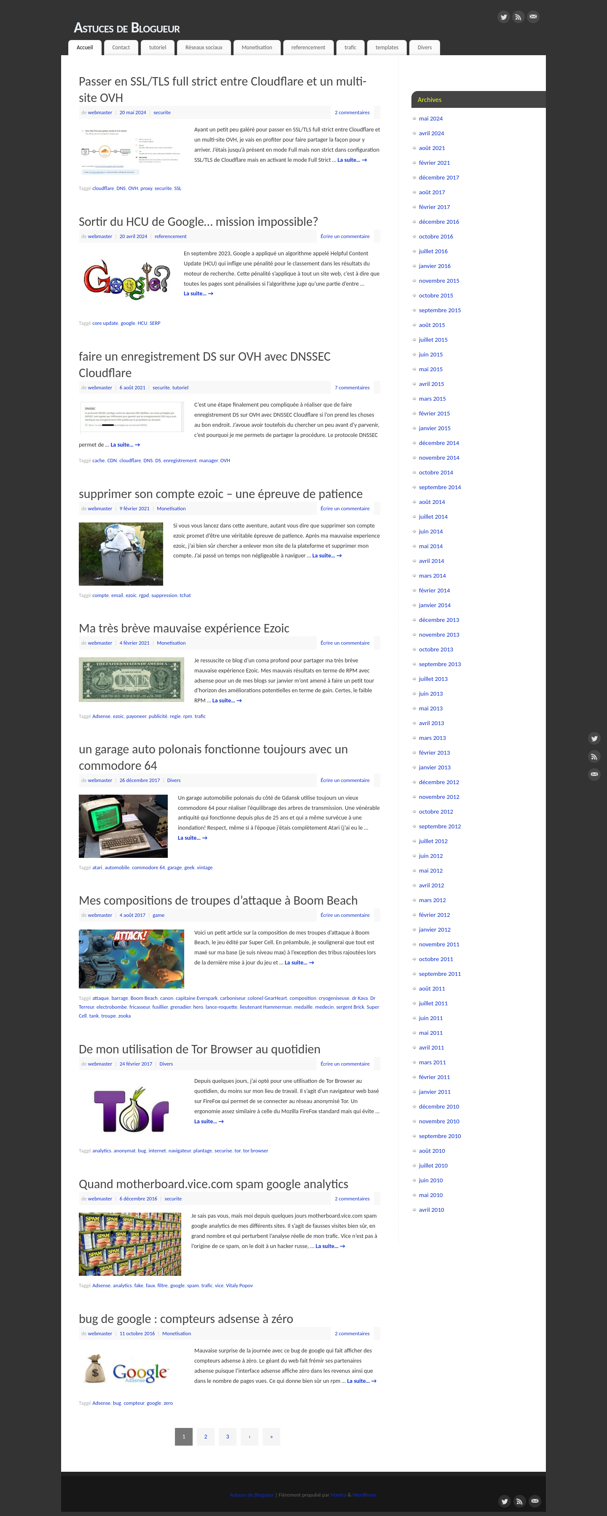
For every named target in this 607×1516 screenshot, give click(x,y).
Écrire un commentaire (345, 236)
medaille (303, 1007)
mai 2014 (431, 546)
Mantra (338, 1495)
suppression (164, 595)
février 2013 (434, 752)
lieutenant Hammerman (266, 1007)
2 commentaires (352, 112)
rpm (187, 716)
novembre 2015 (439, 280)
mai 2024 (431, 118)
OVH (133, 188)
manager (208, 460)
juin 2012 (431, 856)
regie (175, 716)
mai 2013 (431, 708)
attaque (100, 998)
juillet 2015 (433, 339)
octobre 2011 (436, 959)
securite (162, 112)
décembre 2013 (439, 620)
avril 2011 (431, 1047)
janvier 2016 (435, 266)
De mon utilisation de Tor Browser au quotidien (200, 1049)
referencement (308, 47)
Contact (121, 47)
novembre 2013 (439, 634)
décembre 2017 (439, 177)
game (158, 915)
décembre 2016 (439, 221)
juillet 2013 (433, 679)
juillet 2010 (433, 1165)
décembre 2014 (439, 443)
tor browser (256, 1150)
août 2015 (432, 325)
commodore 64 (148, 867)
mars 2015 (432, 398)
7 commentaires (352, 387)
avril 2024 (431, 133)
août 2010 (432, 1150)
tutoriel (157, 47)
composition (303, 998)
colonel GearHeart (267, 998)
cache (98, 460)
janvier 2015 (435, 428)
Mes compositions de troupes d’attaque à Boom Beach (218, 900)
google (128, 323)
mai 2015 (431, 369)
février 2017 (434, 207)
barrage (119, 998)
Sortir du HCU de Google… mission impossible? (198, 221)
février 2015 (434, 413)
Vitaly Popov (239, 1285)
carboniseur (232, 998)
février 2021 (434, 162)
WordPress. (364, 1495)
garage (174, 867)
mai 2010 (431, 1195)
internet (157, 1150)
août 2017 (432, 192)
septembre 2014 (440, 487)
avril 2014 (431, 561)
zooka (124, 1015)
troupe (108, 1015)
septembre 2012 (440, 826)
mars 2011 (432, 1062)
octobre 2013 (436, 649)
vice (219, 1285)
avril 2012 (431, 885)
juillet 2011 (433, 1003)
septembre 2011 (440, 974)
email (117, 595)
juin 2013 (431, 693)
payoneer (136, 716)
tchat (185, 595)
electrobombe (112, 1007)
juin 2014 (431, 531)
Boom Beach (144, 998)
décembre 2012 (439, 782)
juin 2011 (431, 1018)
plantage (202, 1150)
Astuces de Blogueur (127, 27)
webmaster (100, 112)
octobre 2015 (436, 295)
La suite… (352, 159)
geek (189, 867)
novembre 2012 (439, 797)
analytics (101, 1150)
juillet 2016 (433, 251)
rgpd (144, 595)
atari (97, 867)
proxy (146, 188)
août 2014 (432, 502)
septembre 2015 (440, 310)
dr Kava (360, 998)
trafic (351, 47)
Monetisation (257, 47)
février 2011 (434, 1077)
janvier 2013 (435, 767)
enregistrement (180, 460)
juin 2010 (431, 1180)
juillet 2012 (433, 841)
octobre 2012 (436, 811)
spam (193, 1285)
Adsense (101, 716)
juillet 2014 (433, 516)
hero (198, 1007)
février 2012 (434, 915)
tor (238, 1150)
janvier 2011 (435, 1091)
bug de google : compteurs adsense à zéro (186, 1318)
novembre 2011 (439, 944)
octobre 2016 (436, 236)
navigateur (180, 1150)
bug (142, 1150)
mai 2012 (431, 870)
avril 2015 (431, 384)
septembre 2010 (440, 1136)
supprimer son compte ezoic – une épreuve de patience (221, 493)
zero (168, 1403)
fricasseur (139, 1007)
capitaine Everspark (197, 998)
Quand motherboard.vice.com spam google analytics (214, 1184)
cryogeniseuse (334, 998)
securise (223, 1150)
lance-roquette (221, 1007)
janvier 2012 (435, 929)
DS (158, 460)
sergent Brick (350, 1007)
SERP (155, 323)
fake (138, 1285)
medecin (324, 1007)
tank (94, 1015)
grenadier (180, 1007)
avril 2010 (431, 1209)
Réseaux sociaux (204, 47)
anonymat (125, 1150)
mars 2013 (432, 738)
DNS (121, 188)
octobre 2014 (436, 472)
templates (387, 47)
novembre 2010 (439, 1121)
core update (105, 323)
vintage (204, 867)
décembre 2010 (439, 1106)
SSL (178, 188)
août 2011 (432, 988)
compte (100, 595)
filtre (163, 1285)
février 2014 (434, 590)
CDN (112, 460)
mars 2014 (432, 575)
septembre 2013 (440, 664)
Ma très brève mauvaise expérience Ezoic (184, 628)
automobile (117, 867)
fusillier (160, 1007)
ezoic (131, 595)
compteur (134, 1403)
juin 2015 (431, 354)
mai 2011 (431, 1033)
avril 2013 (431, 723)
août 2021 (432, 148)
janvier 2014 (435, 605)
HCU (142, 323)
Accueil (85, 47)
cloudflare (103, 188)
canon (166, 998)
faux (150, 1285)
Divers (425, 47)
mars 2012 (432, 900)
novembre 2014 (439, 457)
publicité (158, 716)
